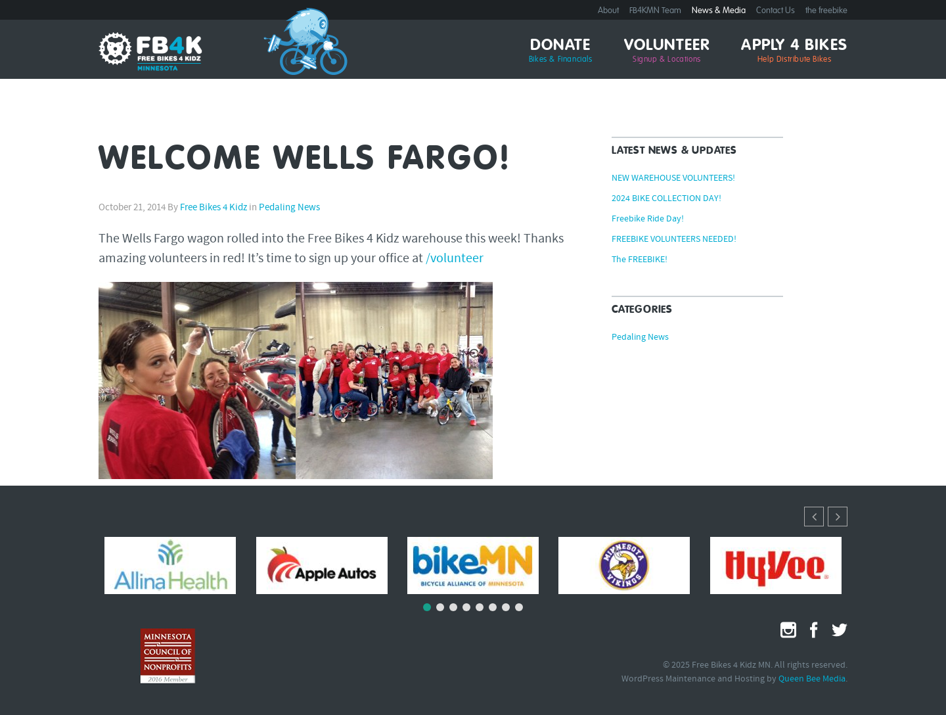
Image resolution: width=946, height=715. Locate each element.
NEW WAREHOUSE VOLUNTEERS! (673, 178)
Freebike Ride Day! (648, 219)
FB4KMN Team (655, 11)
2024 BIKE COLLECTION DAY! (666, 199)
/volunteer (455, 258)
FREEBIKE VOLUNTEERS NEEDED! (674, 239)
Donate (561, 51)
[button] (837, 516)
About (608, 11)
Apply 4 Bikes (794, 51)
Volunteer (667, 51)
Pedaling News (289, 208)
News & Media (719, 11)
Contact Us (775, 11)
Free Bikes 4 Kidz (213, 208)
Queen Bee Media (811, 679)
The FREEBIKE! (639, 260)
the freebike (826, 11)
